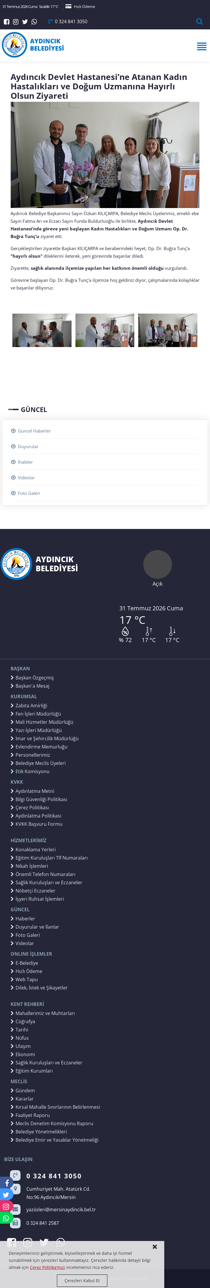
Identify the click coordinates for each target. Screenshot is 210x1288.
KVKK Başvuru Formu (36, 824)
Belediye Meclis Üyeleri (38, 763)
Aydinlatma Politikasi (36, 816)
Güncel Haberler (31, 431)
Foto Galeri (25, 493)
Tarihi (19, 1029)
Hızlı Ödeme (80, 6)
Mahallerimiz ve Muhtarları (43, 1013)
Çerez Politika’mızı (47, 1267)
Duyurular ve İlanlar (35, 927)
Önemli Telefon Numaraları (43, 874)
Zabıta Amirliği (29, 705)
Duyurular (24, 446)
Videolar (23, 477)
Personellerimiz (30, 755)
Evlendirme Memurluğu (39, 746)
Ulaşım (21, 1046)
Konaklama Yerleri (33, 849)
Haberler (23, 918)
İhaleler (22, 462)
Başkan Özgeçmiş (32, 677)
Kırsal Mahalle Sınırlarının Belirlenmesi (55, 1107)
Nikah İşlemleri (29, 866)
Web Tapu (24, 979)
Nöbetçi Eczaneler (33, 890)
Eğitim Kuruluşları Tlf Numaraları (49, 858)
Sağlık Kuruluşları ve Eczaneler (46, 882)
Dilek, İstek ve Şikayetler (39, 987)
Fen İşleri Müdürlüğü (36, 714)
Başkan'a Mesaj (30, 686)
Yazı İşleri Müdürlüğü (36, 730)
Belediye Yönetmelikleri (39, 1131)
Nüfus (20, 1038)
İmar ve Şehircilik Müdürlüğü (45, 738)
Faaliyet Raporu (30, 1115)
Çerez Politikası (30, 807)
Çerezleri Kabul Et (82, 1280)
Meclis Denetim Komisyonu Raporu (52, 1123)
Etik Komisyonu (30, 771)
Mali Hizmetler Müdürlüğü (42, 722)
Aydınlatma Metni (32, 791)
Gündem (23, 1090)
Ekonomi (23, 1054)
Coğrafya (23, 1021)
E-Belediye (24, 963)
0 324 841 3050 (67, 21)
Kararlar (22, 1099)
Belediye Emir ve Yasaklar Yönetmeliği (55, 1140)
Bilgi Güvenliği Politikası (39, 799)
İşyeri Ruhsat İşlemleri (37, 899)
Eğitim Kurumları (32, 1071)
